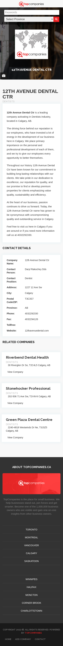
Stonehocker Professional (28, 388)
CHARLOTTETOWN (31, 610)
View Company (14, 372)
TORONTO (31, 529)
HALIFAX (31, 587)
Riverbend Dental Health (27, 357)
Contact (40, 639)
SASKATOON (31, 561)
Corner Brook (31, 603)
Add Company (23, 639)
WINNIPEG (31, 579)
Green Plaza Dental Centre (29, 420)
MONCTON (31, 595)
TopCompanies (33, 633)
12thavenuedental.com (37, 330)
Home (8, 639)
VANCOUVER (31, 545)
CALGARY (31, 553)
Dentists (9, 101)
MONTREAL (31, 537)
